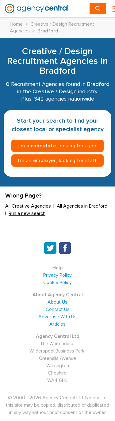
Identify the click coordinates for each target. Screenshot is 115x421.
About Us (57, 302)
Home (16, 24)
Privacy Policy (57, 275)
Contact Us (58, 309)
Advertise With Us (57, 316)
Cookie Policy (57, 282)
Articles (57, 324)
